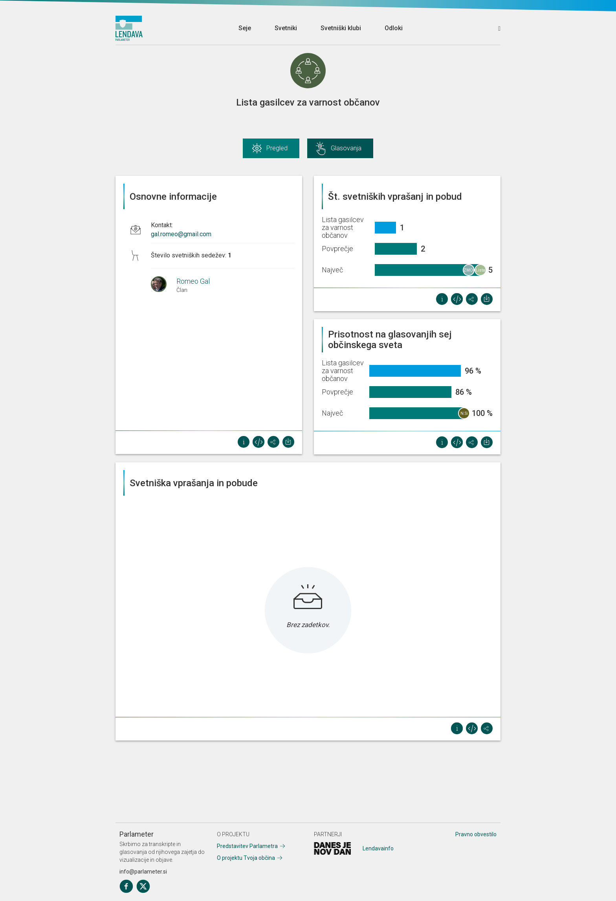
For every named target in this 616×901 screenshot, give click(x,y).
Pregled (277, 148)
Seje (244, 28)
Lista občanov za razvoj (480, 272)
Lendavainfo (378, 848)
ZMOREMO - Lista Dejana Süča (469, 272)
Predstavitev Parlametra (247, 846)
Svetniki (286, 28)
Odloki (394, 28)
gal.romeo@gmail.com (181, 234)
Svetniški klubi (341, 28)
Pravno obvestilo (476, 834)
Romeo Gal (193, 281)
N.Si (464, 413)
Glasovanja (346, 148)
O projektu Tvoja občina (246, 858)
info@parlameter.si (143, 871)
